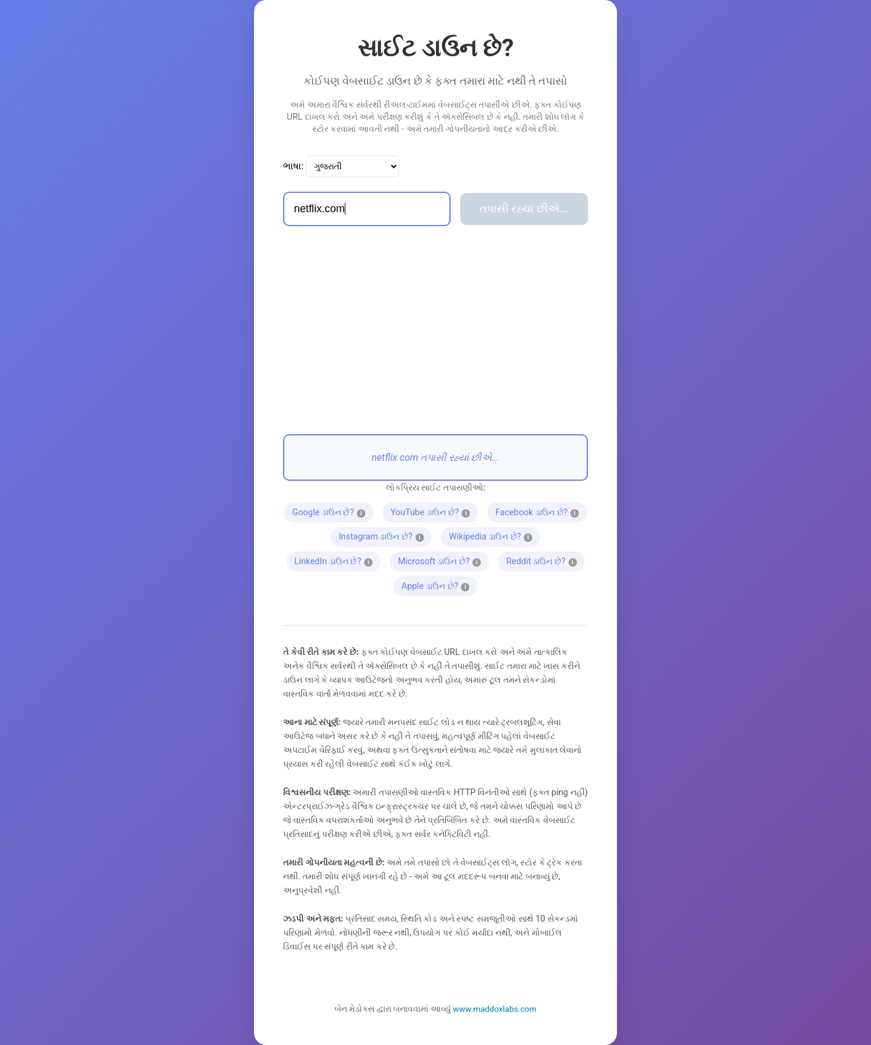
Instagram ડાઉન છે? (383, 535)
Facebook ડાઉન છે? (538, 511)
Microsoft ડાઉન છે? (440, 560)
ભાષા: (293, 166)
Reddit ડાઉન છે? (541, 560)
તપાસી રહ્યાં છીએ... (524, 209)
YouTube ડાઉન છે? (430, 511)
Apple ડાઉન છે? (435, 584)
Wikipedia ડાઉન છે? (491, 535)
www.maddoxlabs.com (495, 1009)
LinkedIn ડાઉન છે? (333, 560)
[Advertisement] (435, 330)
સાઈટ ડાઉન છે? (435, 48)
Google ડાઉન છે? (328, 511)
